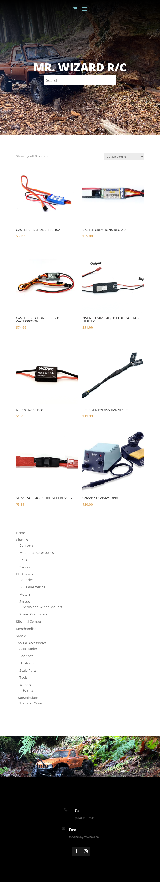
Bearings (26, 656)
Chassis (22, 539)
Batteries (26, 580)
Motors (24, 594)
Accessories (28, 648)
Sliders (24, 567)
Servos (24, 601)
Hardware (27, 663)
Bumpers (26, 545)
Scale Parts (28, 670)
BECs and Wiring (32, 587)
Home (20, 532)
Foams (28, 690)
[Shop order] (124, 156)
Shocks (21, 636)
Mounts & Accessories (36, 552)
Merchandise (26, 628)
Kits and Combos (29, 621)
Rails (23, 560)
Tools (23, 677)
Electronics (24, 574)
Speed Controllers (33, 614)
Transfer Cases (31, 703)
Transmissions (27, 697)
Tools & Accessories (31, 643)
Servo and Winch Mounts (42, 607)
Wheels (25, 684)
